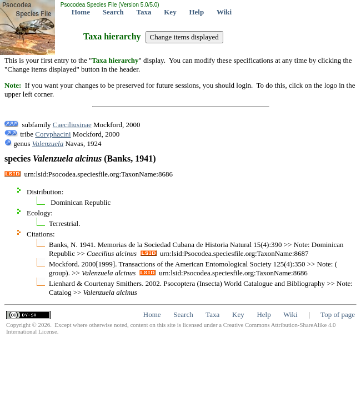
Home (81, 12)
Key (170, 12)
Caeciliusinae (72, 124)
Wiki (224, 12)
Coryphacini (53, 134)
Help (196, 12)
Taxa (144, 12)
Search (113, 12)
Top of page (337, 314)
